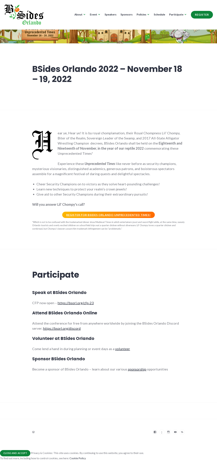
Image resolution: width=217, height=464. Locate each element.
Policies (140, 15)
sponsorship (137, 369)
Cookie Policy (78, 458)
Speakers (109, 15)
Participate (175, 15)
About (77, 15)
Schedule (158, 15)
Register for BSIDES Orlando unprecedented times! (108, 214)
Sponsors (126, 15)
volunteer (122, 349)
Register (201, 15)
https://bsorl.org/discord (62, 328)
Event (92, 15)
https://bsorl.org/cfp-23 (76, 303)
